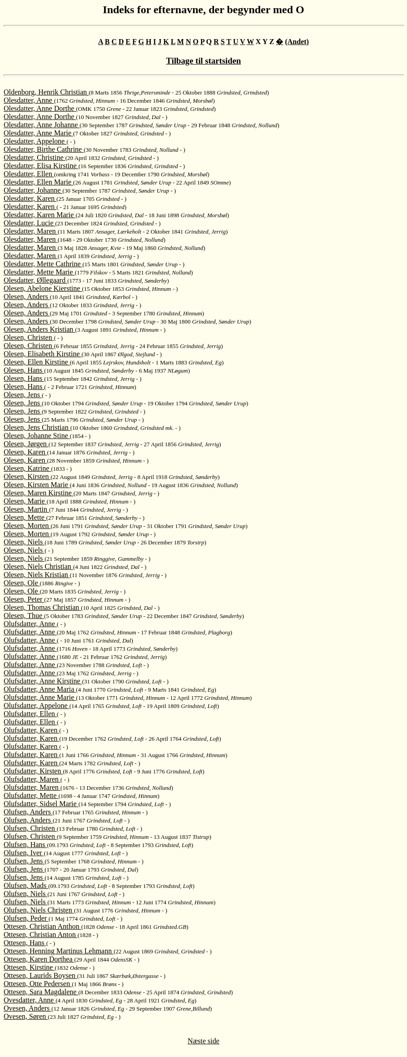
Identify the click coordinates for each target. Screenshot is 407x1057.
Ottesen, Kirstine (29, 967)
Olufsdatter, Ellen (30, 714)
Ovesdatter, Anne (29, 1000)
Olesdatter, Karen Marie (39, 215)
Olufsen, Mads (26, 885)
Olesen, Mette (25, 517)
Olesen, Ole (22, 583)
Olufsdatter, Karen (31, 730)
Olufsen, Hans (25, 844)
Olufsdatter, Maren (32, 779)
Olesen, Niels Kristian (37, 574)
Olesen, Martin (26, 509)
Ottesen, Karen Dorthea (39, 959)
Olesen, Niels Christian (38, 566)
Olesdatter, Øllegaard (35, 280)
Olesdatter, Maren (31, 231)
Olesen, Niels (24, 542)
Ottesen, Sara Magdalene (41, 992)
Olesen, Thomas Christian (42, 607)
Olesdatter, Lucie (29, 223)
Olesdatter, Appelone (35, 141)
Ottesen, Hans (25, 943)
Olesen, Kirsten (27, 476)
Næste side (203, 1041)
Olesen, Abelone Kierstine (43, 288)
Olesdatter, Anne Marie (38, 133)
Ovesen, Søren (26, 1016)
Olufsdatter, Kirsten (33, 771)
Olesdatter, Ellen (29, 174)
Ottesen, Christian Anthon (42, 926)
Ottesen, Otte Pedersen (38, 983)
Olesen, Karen (25, 452)
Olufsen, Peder (26, 918)
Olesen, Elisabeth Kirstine (43, 354)
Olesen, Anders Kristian (39, 329)
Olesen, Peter (24, 599)
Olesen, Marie (25, 501)
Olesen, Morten (27, 525)
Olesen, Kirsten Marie (37, 485)
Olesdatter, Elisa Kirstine (41, 166)
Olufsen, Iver (24, 853)
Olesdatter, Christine (34, 157)
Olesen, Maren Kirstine (39, 493)
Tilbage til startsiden (203, 60)
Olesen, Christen (29, 337)
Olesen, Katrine (27, 468)
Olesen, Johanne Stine (37, 435)
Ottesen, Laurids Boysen (40, 975)
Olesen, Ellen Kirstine (37, 362)
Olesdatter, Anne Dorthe (40, 108)
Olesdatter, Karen (30, 198)
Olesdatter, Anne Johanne (41, 125)
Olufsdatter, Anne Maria (40, 689)
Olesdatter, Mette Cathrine (43, 264)
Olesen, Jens (23, 395)
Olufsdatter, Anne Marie (40, 697)
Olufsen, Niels (25, 893)
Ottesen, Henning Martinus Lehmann (59, 951)
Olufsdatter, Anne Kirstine (43, 681)
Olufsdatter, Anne (30, 624)
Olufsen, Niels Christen (39, 910)
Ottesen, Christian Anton (41, 934)
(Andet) (296, 41)
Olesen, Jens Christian (37, 427)
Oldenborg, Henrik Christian (46, 92)
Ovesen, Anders (27, 1008)
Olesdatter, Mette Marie (39, 272)
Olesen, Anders (27, 296)
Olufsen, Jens (24, 861)
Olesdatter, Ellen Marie (38, 182)
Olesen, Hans (24, 370)
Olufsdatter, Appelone (36, 705)
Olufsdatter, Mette (31, 795)
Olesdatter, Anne (29, 100)
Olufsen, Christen (30, 828)
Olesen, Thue (24, 615)
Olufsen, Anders (28, 812)
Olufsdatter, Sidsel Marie (41, 804)
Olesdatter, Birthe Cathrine (44, 149)
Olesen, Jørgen (26, 444)
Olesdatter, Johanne (33, 190)
